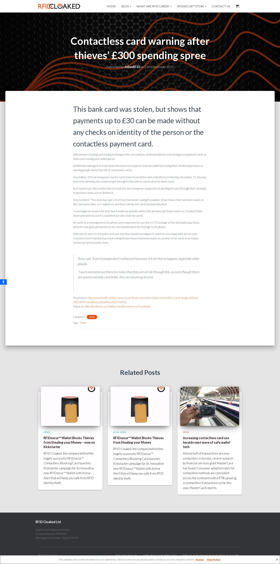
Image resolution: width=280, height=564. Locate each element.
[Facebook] (3, 282)
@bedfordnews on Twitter (100, 306)
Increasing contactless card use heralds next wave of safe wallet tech (206, 442)
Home (111, 6)
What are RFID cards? (154, 6)
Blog (126, 6)
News (92, 317)
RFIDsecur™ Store (191, 6)
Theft (83, 322)
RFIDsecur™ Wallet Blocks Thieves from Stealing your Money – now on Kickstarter (69, 442)
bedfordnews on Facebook (134, 306)
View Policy (213, 559)
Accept (200, 559)
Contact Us (221, 6)
